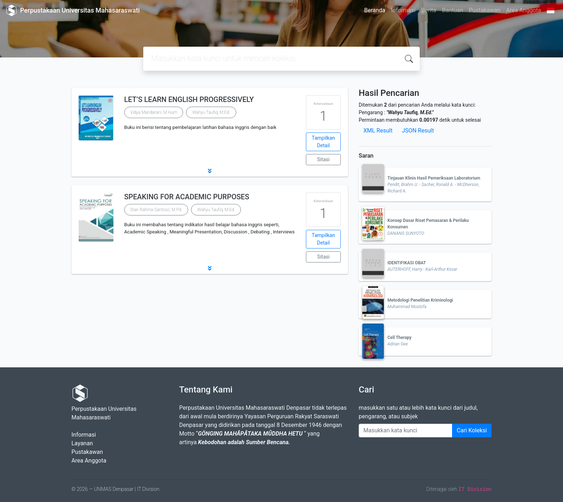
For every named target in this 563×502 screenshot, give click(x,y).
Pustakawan (484, 10)
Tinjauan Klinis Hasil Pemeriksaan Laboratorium (433, 178)
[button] (209, 171)
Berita (428, 10)
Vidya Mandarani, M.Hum (153, 112)
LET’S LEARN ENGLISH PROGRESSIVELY (189, 99)
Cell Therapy (399, 337)
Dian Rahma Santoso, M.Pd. (156, 209)
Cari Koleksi (472, 430)
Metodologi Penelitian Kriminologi (420, 300)
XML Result (377, 130)
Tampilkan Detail (323, 141)
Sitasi (323, 159)
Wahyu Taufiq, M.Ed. (211, 112)
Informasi (403, 10)
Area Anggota (523, 10)
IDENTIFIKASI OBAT (406, 262)
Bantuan (452, 10)
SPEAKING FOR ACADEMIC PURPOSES (186, 196)
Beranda (374, 10)
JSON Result (418, 130)
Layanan (82, 443)
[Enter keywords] (405, 430)
